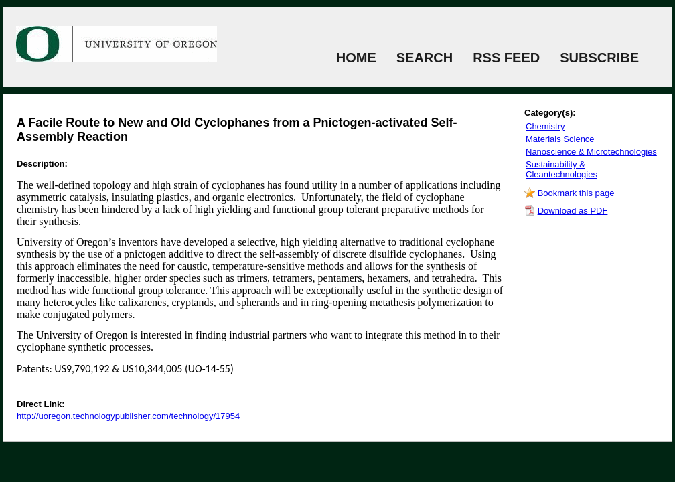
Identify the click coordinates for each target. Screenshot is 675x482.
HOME (356, 57)
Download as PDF (573, 211)
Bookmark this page (576, 193)
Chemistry (545, 126)
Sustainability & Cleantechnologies (561, 169)
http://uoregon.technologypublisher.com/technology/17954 (128, 416)
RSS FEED (506, 57)
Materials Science (560, 139)
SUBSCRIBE (599, 57)
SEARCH (424, 57)
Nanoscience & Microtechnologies (591, 152)
